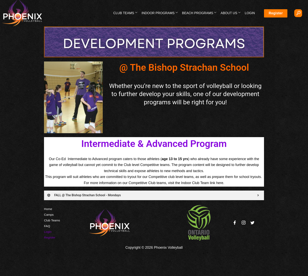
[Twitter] (252, 223)
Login (249, 13)
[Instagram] (244, 223)
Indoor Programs (160, 13)
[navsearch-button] (298, 13)
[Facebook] (235, 223)
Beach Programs (199, 13)
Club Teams (127, 13)
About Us (231, 13)
